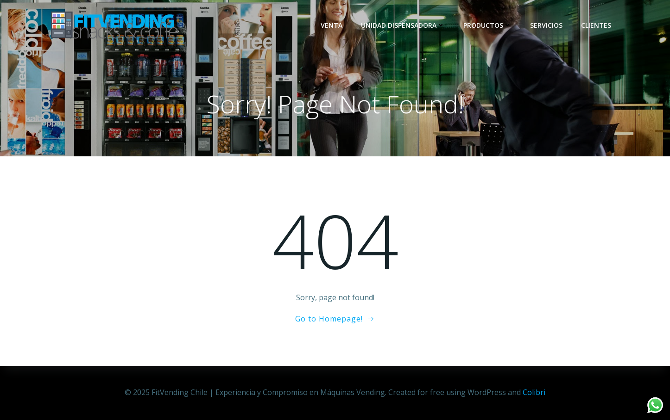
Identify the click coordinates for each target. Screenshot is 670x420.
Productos (487, 25)
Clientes (596, 25)
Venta (331, 25)
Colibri (534, 392)
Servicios (546, 25)
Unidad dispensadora (403, 25)
